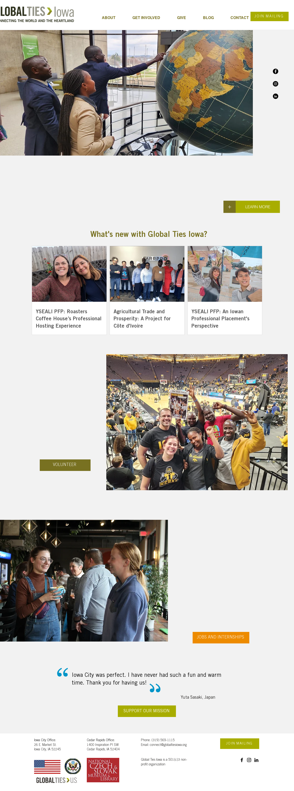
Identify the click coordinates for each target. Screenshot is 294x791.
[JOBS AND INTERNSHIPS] (221, 637)
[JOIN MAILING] (269, 16)
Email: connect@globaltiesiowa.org (164, 745)
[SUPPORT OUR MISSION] (147, 711)
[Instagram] (275, 83)
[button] (151, 18)
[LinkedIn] (275, 96)
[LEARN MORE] (258, 207)
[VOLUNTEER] (65, 465)
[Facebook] (275, 71)
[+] (229, 207)
